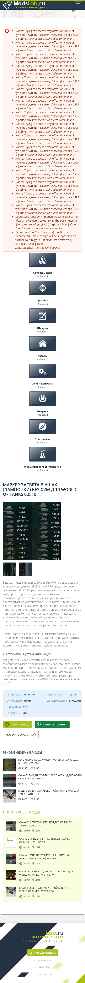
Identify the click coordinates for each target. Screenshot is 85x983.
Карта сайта (44, 966)
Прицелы (42, 300)
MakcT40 (29, 694)
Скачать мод (17, 724)
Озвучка (42, 411)
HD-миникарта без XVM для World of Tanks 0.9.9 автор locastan (48, 761)
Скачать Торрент (52, 724)
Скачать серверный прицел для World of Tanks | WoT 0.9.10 (45, 824)
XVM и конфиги (42, 383)
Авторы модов (44, 959)
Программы (42, 439)
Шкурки (42, 328)
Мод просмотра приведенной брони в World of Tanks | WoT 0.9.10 (49, 792)
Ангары (42, 356)
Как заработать (42, 953)
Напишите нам (44, 974)
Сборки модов (42, 272)
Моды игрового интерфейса (42, 466)
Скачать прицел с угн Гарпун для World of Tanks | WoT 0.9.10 (44, 840)
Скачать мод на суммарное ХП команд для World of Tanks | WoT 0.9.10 (50, 777)
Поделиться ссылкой (21, 734)
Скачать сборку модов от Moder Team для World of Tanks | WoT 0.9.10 (46, 873)
